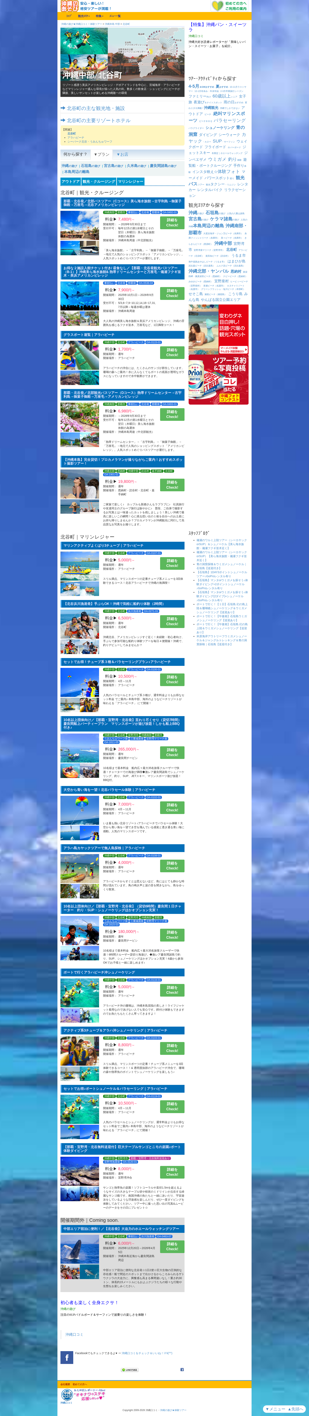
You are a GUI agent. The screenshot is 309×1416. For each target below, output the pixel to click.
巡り (219, 178)
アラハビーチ (75, 137)
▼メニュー (275, 1409)
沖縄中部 (223, 243)
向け (200, 96)
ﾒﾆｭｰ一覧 (115, 16)
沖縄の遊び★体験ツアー (173, 1410)
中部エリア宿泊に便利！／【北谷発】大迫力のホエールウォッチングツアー (121, 1229)
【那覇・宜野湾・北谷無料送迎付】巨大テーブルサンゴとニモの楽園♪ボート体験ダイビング (122, 1149)
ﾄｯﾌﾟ (69, 16)
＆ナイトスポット (208, 102)
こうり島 (235, 294)
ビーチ (205, 121)
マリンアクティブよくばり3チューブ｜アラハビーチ (103, 545)
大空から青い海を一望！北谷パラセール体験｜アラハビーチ (109, 790)
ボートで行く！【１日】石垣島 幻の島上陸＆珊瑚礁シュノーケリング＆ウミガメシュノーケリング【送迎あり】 (222, 608)
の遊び (69, 166)
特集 (99, 16)
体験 (235, 160)
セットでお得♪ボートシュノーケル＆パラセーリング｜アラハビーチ (115, 1088)
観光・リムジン (221, 184)
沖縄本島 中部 (112, 24)
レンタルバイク (210, 190)
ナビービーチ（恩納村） (235, 276)
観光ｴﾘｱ (84, 16)
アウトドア (71, 182)
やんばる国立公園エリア (221, 300)
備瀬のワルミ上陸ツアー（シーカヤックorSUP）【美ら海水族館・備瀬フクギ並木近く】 (222, 556)
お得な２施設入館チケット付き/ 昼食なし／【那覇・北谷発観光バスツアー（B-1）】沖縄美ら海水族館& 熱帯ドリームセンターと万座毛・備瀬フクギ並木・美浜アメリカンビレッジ (122, 271)
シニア (225, 96)
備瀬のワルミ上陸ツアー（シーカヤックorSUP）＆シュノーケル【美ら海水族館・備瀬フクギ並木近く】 (222, 544)
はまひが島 (237, 261)
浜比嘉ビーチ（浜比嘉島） (202, 265)
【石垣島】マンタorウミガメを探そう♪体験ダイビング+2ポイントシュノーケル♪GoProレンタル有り (222, 584)
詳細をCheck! (172, 222)
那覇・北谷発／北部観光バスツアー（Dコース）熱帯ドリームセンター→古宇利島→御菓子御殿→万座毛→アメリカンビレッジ (122, 394)
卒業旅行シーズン (231, 91)
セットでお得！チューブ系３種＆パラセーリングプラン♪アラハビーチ (117, 662)
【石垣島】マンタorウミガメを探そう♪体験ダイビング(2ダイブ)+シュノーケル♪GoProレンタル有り (222, 596)
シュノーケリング (220, 128)
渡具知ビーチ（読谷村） (218, 256)
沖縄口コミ (74, 1335)
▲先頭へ (296, 1409)
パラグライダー (196, 128)
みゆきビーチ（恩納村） (201, 281)
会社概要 (65, 1384)
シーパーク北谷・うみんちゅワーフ (89, 141)
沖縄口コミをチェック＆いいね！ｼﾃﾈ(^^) (147, 1353)
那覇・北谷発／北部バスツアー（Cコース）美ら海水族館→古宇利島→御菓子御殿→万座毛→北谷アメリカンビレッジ (122, 203)
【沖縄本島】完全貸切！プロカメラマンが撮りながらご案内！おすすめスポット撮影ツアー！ (123, 461)
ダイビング (208, 135)
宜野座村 (221, 281)
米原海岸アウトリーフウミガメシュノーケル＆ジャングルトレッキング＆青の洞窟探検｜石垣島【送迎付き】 (222, 640)
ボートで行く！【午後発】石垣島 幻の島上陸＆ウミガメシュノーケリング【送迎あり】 (222, 628)
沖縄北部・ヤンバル (209, 271)
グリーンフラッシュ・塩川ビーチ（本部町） (223, 289)
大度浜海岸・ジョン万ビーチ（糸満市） (223, 233)
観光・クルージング (99, 182)
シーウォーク (229, 135)
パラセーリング (230, 120)
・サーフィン (224, 142)
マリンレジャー (130, 182)
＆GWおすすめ (201, 87)
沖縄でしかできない (230, 108)
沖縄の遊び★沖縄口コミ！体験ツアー (81, 24)
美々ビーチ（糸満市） (232, 238)
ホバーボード (234, 147)
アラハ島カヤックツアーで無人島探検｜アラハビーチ (104, 848)
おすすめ (222, 87)
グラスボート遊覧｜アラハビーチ (88, 335)
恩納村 (236, 271)
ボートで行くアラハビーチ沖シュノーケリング (99, 972)
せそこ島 (196, 294)
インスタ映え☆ (216, 172)
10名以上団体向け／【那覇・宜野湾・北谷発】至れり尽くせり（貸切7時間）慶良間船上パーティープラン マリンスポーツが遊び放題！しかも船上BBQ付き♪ (122, 723)
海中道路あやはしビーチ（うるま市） (207, 261)
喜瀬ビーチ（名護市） (214, 285)
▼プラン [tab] (101, 154)
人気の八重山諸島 (236, 213)
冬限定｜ (227, 153)
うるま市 (238, 255)
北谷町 (126, 24)
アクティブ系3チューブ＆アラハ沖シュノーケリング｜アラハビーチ (115, 1030)
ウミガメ (217, 159)
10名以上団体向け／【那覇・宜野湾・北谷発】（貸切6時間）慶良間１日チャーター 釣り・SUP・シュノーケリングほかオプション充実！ (122, 908)
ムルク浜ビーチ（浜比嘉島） (231, 265)
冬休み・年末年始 (207, 91)
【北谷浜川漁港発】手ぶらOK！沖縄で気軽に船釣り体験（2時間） (114, 604)
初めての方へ (80, 1384)
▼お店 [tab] (122, 154)
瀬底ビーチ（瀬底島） (216, 294)
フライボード (215, 147)
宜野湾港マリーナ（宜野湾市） (209, 250)
